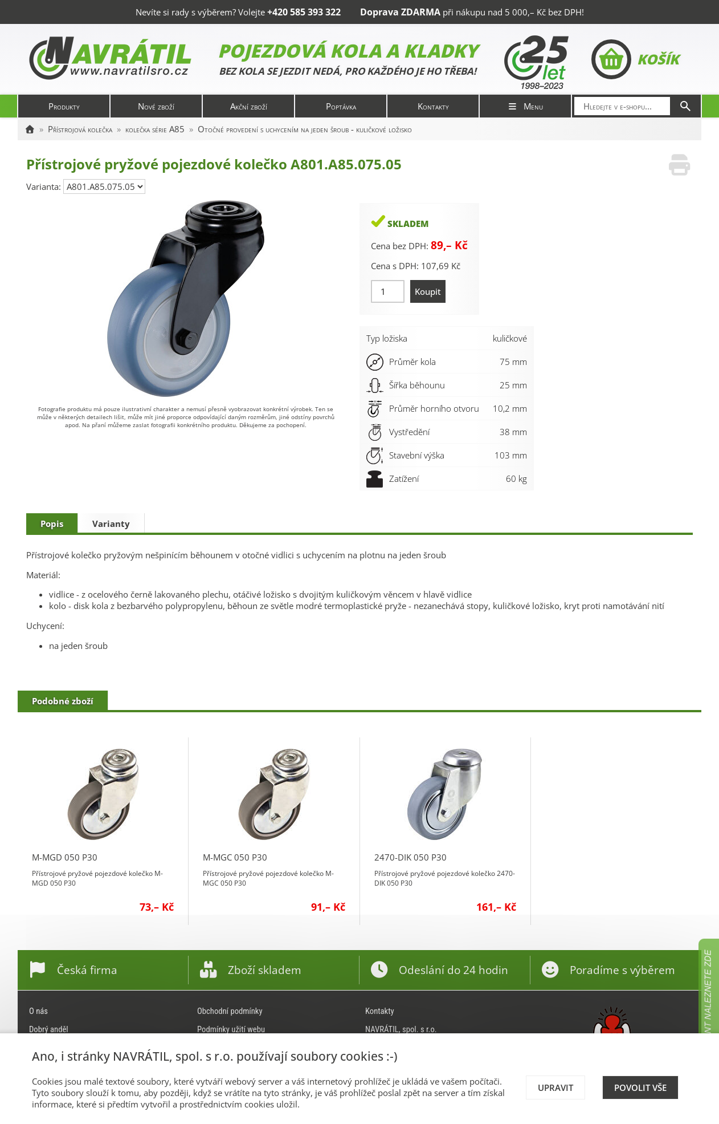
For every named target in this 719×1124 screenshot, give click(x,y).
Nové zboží (156, 106)
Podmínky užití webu (231, 1029)
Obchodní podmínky (230, 1011)
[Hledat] (685, 106)
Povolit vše (640, 1087)
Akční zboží (248, 106)
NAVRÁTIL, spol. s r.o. (401, 1029)
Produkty (64, 106)
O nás (38, 1011)
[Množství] (388, 291)
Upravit (555, 1087)
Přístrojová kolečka (80, 129)
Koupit (428, 291)
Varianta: (44, 186)
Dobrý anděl (48, 1029)
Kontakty (433, 106)
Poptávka (341, 106)
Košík (635, 59)
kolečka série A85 (155, 129)
